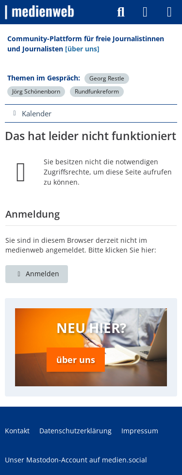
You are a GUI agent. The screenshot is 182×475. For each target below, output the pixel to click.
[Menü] (169, 12)
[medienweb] (40, 12)
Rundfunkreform (97, 91)
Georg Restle (106, 78)
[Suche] (121, 12)
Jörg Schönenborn (36, 91)
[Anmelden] (145, 12)
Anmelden (36, 273)
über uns (75, 359)
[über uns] (82, 48)
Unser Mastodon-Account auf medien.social (76, 459)
